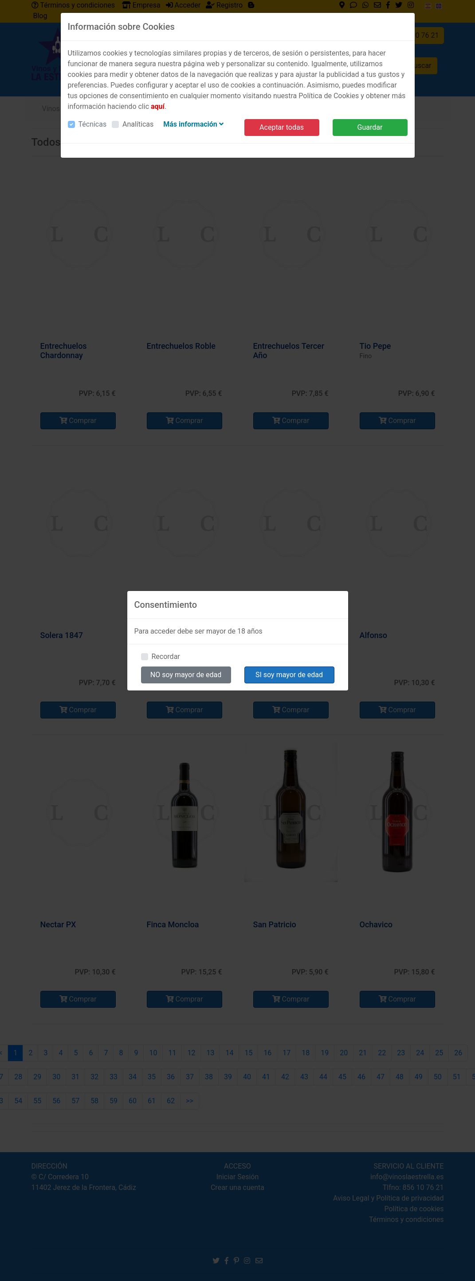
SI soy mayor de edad (289, 674)
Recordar (166, 656)
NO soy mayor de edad (186, 674)
